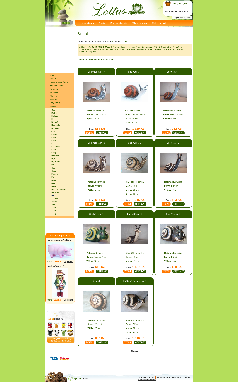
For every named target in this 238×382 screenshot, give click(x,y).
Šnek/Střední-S (134, 214)
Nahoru (134, 351)
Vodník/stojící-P (56, 266)
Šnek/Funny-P (96, 214)
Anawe (86, 378)
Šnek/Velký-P (134, 72)
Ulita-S (96, 281)
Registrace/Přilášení (182, 18)
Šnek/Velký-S (134, 143)
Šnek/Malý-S (173, 143)
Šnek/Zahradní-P (96, 72)
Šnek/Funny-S (173, 214)
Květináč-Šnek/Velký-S (134, 281)
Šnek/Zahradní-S (96, 143)
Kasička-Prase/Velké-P (60, 240)
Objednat (68, 261)
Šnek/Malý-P (173, 72)
